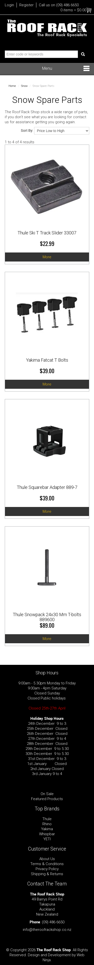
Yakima (47, 829)
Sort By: (27, 130)
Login (9, 5)
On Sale (47, 794)
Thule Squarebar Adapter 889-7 (47, 487)
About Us (47, 859)
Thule (47, 819)
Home (12, 86)
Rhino (47, 824)
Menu (47, 68)
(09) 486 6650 (53, 922)
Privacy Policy (47, 869)
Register (26, 5)
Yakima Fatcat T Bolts (47, 360)
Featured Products (47, 799)
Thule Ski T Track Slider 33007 (47, 232)
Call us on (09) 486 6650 (59, 5)
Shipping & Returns (47, 874)
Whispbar (47, 834)
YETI (47, 839)
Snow (24, 86)
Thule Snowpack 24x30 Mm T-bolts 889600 (47, 617)
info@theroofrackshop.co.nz (47, 929)
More (47, 257)
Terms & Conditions (47, 864)
